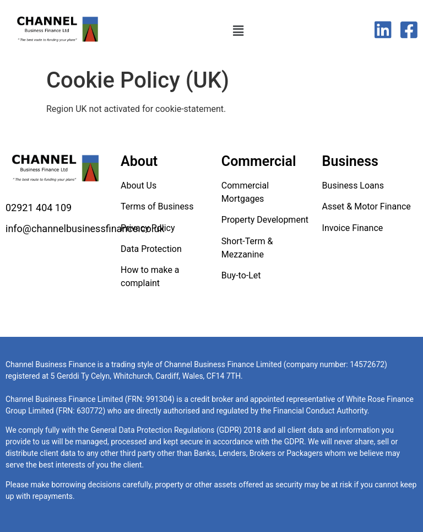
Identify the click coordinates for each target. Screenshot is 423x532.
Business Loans (353, 185)
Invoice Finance (352, 228)
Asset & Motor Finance (366, 206)
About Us (138, 185)
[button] (238, 31)
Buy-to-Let (241, 275)
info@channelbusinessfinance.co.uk (85, 228)
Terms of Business (157, 206)
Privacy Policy (148, 228)
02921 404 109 (39, 207)
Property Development (264, 219)
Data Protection (151, 249)
